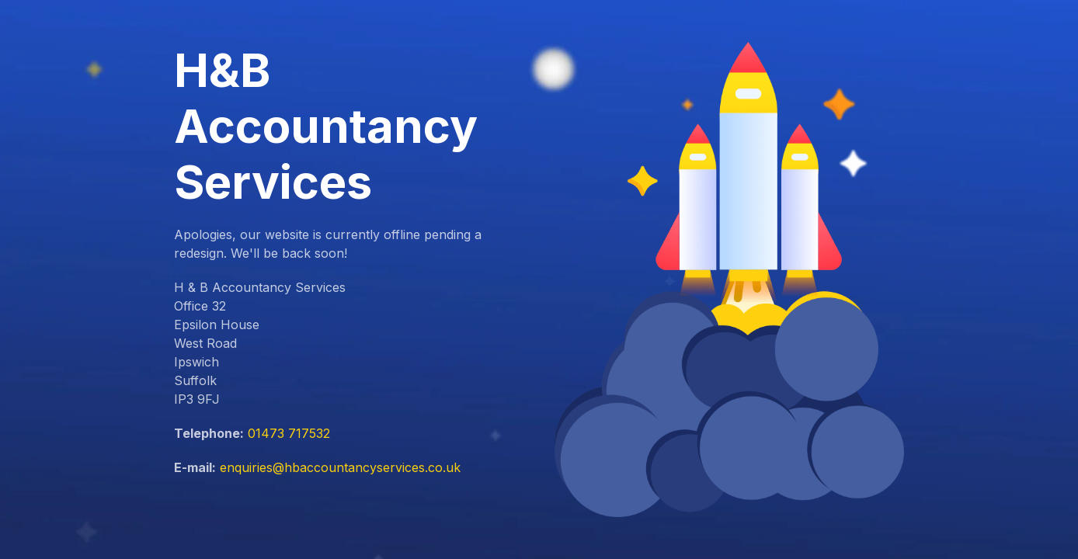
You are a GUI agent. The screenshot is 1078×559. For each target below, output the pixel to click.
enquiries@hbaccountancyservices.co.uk (340, 467)
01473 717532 (289, 433)
